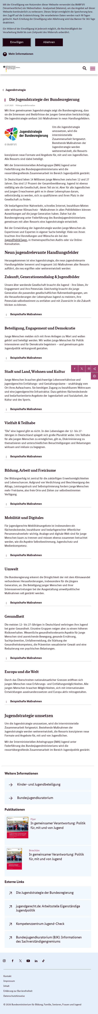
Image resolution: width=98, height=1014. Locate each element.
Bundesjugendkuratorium (35, 798)
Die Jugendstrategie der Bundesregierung (45, 892)
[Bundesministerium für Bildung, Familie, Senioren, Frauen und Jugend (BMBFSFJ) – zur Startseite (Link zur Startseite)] (11, 69)
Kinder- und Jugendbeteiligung (38, 784)
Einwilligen (16, 42)
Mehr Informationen (21, 53)
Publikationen (15, 809)
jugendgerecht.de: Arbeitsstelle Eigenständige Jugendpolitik (48, 908)
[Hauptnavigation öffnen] (92, 68)
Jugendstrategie (14, 90)
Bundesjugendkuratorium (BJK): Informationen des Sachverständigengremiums (49, 939)
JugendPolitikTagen (16, 240)
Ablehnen (49, 42)
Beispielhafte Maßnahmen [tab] (26, 314)
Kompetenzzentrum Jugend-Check (40, 924)
